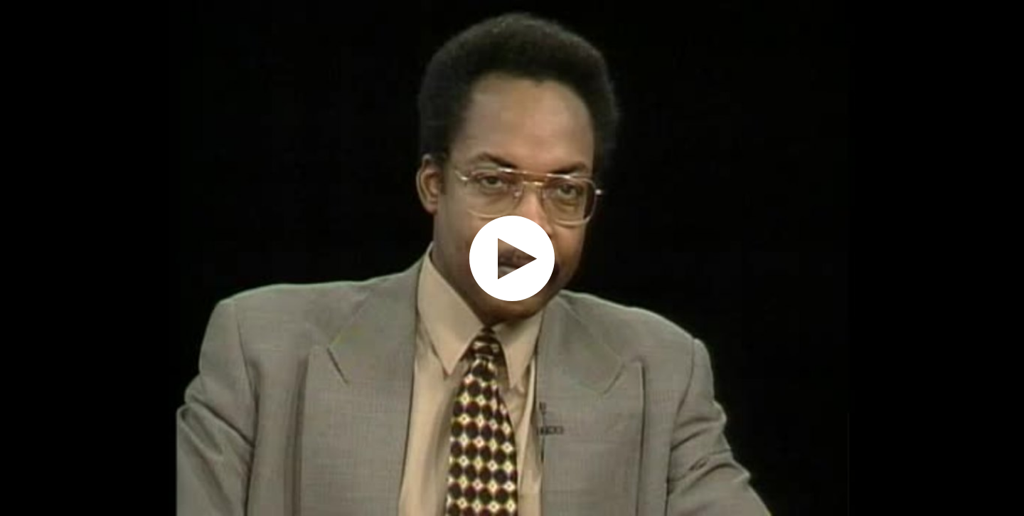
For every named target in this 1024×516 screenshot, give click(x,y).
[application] (512, 258)
